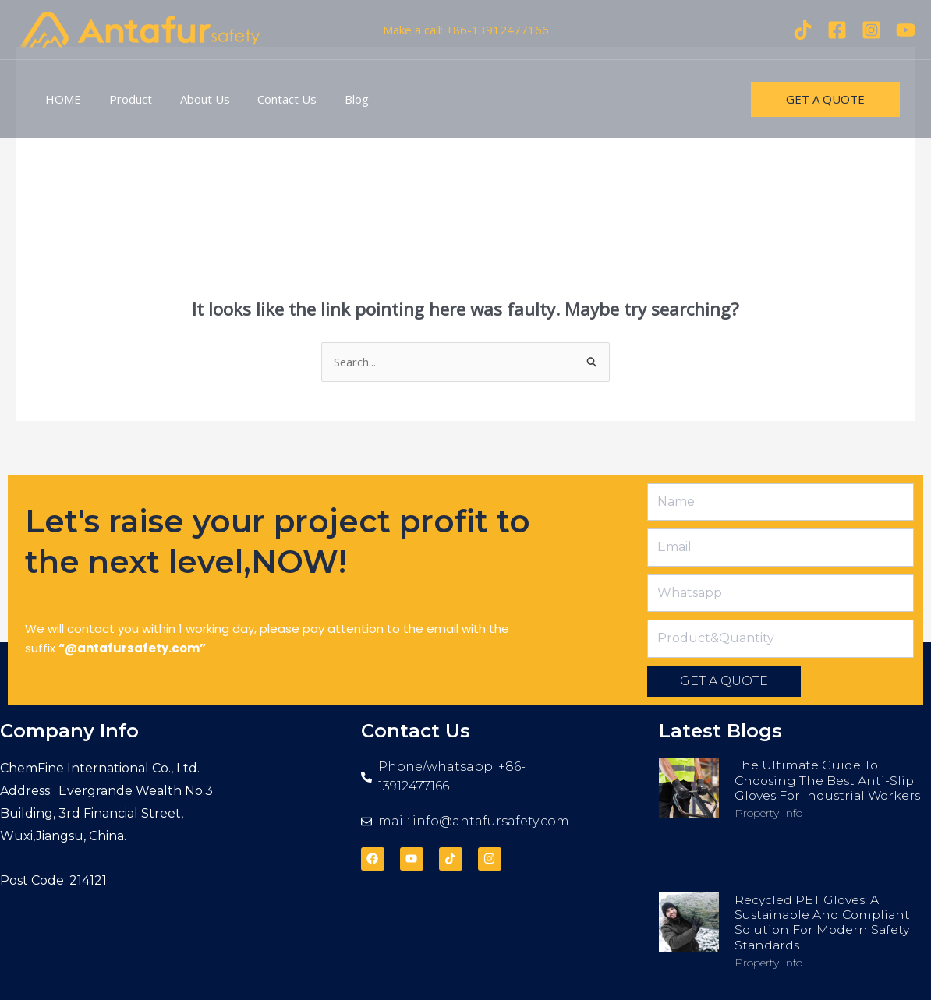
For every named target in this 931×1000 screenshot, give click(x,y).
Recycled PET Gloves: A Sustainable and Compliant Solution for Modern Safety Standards (825, 922)
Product (123, 99)
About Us (193, 99)
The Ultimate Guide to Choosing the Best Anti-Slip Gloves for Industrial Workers (830, 780)
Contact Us (271, 99)
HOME (61, 99)
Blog (336, 99)
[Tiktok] (802, 30)
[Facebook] (837, 30)
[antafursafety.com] (140, 28)
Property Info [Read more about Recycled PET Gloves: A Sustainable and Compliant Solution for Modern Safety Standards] (768, 963)
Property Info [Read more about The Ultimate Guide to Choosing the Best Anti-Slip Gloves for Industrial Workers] (768, 813)
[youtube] (905, 30)
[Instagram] (871, 30)
